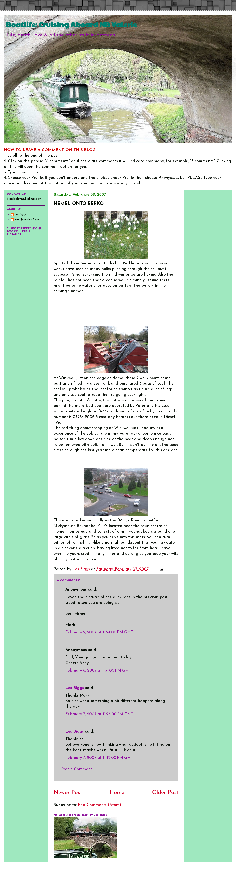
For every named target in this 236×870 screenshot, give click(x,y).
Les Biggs (74, 688)
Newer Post (68, 792)
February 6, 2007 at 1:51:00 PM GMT (98, 671)
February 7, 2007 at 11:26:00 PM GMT (99, 714)
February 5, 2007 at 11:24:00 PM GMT (99, 632)
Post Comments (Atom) (99, 805)
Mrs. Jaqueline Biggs (26, 219)
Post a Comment (76, 769)
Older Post (165, 792)
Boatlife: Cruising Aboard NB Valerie (71, 24)
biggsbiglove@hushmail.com (24, 198)
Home (117, 792)
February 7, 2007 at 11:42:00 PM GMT (99, 758)
